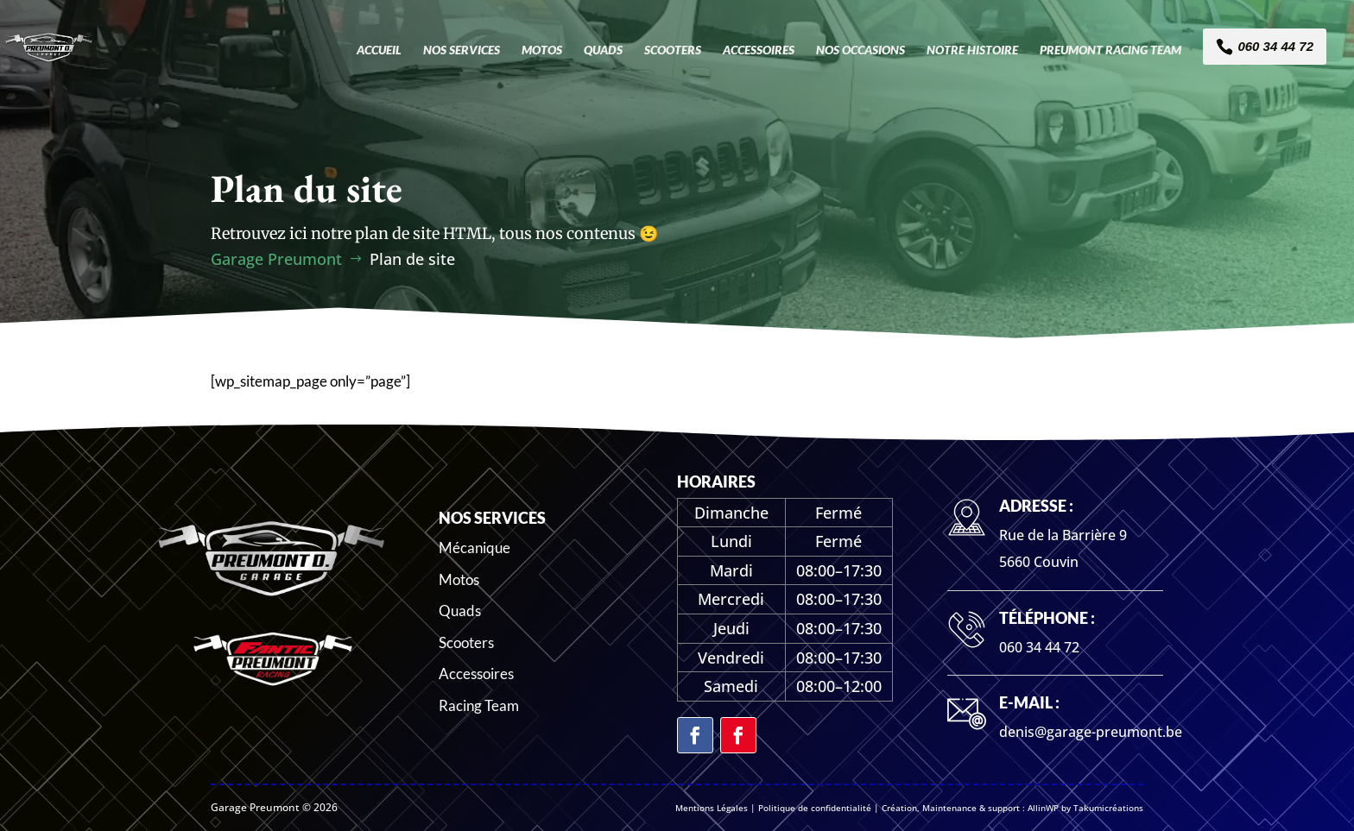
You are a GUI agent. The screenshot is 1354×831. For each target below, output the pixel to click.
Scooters (466, 642)
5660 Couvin (1039, 561)
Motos (459, 579)
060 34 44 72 (1039, 647)
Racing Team (479, 705)
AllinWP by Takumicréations (1085, 808)
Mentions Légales (711, 808)
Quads (460, 610)
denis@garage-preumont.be (1090, 731)
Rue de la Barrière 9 (1063, 535)
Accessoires (476, 673)
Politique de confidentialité (814, 808)
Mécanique (474, 547)
